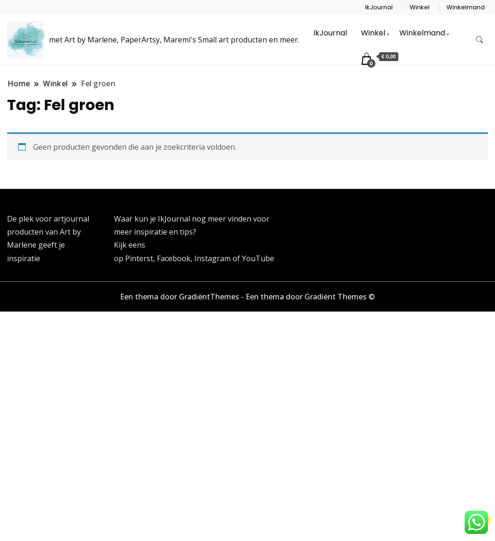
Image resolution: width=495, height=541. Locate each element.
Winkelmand (465, 7)
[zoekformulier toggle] (479, 40)
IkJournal (379, 7)
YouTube (258, 258)
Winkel (420, 7)
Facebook (174, 258)
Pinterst (139, 258)
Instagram (213, 258)
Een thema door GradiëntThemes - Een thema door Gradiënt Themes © (247, 296)
